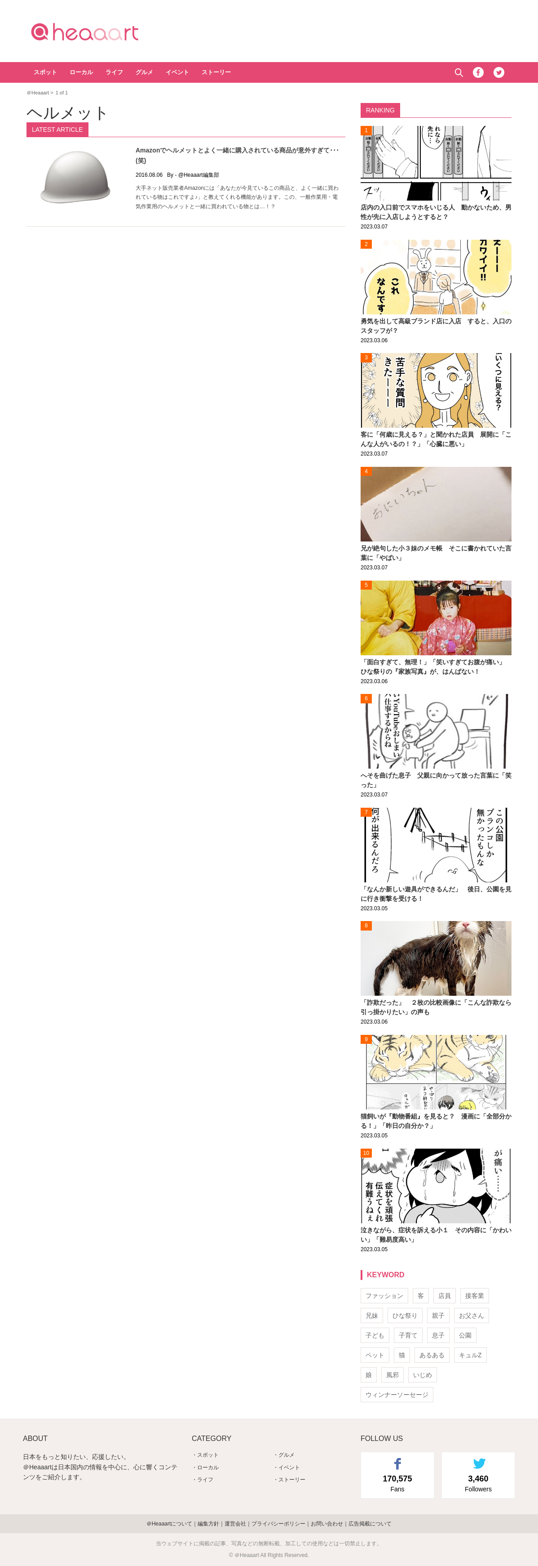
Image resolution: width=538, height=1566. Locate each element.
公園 (465, 1335)
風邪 (392, 1374)
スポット (45, 72)
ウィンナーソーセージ (397, 1394)
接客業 (474, 1295)
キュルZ (470, 1355)
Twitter (499, 72)
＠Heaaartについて (169, 1524)
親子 (438, 1315)
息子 (438, 1335)
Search (458, 72)
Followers (478, 1482)
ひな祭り (405, 1315)
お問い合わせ (327, 1524)
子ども (375, 1335)
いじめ (422, 1374)
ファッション (384, 1295)
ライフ (114, 72)
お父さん (471, 1315)
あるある (432, 1355)
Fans (397, 1482)
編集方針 (208, 1524)
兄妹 (372, 1315)
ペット (375, 1355)
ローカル (81, 72)
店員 (444, 1295)
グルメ (144, 72)
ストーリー (216, 72)
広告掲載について (370, 1524)
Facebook (478, 72)
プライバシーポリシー (278, 1524)
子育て (408, 1335)
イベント (177, 72)
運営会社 (235, 1524)
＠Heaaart (100, 31)
